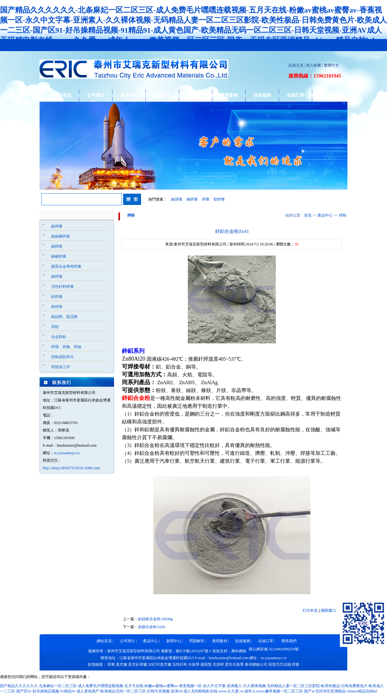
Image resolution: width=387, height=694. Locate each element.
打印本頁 (310, 610)
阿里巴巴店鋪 (279, 664)
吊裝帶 (193, 664)
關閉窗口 (328, 610)
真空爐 (121, 664)
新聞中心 (162, 95)
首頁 (308, 215)
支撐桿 (218, 664)
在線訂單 (295, 95)
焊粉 (342, 215)
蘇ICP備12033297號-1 (193, 651)
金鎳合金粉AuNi (151, 627)
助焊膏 (219, 199)
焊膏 (206, 199)
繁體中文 (331, 65)
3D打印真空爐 (160, 664)
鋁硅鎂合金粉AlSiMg (155, 619)
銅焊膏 (192, 199)
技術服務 (262, 95)
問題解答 (195, 95)
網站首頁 (62, 95)
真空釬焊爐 (137, 664)
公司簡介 (96, 95)
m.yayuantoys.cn (66, 453)
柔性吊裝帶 (234, 664)
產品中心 (129, 95)
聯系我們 (329, 95)
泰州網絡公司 (256, 664)
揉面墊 (206, 664)
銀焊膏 (177, 199)
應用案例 (229, 95)
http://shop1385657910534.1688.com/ (71, 468)
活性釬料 (179, 664)
